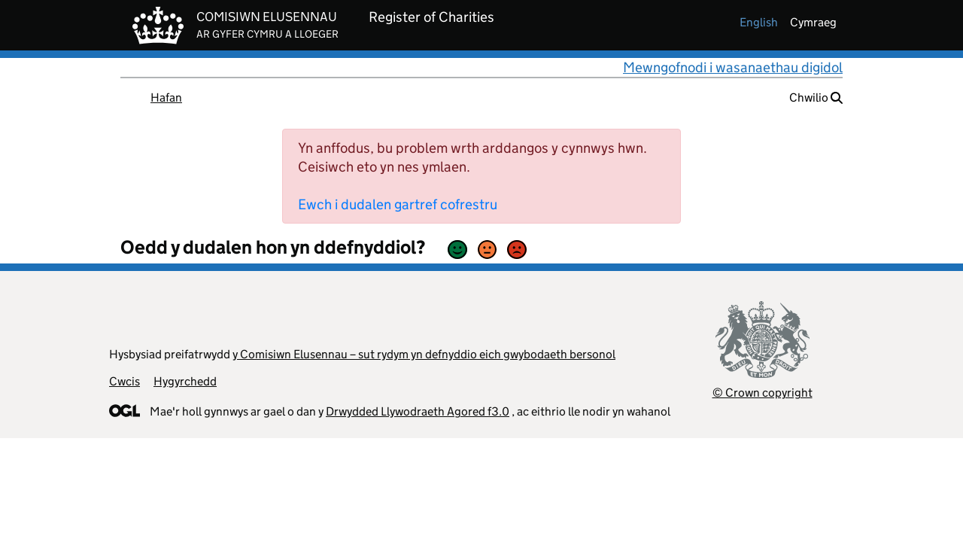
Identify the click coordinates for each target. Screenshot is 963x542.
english (759, 22)
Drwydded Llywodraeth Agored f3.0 (417, 411)
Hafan (166, 97)
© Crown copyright (762, 392)
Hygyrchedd (185, 381)
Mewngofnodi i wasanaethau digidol (733, 67)
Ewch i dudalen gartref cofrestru (397, 204)
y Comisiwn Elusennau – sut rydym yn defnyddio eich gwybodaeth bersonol (423, 354)
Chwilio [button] (816, 97)
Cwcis (124, 381)
